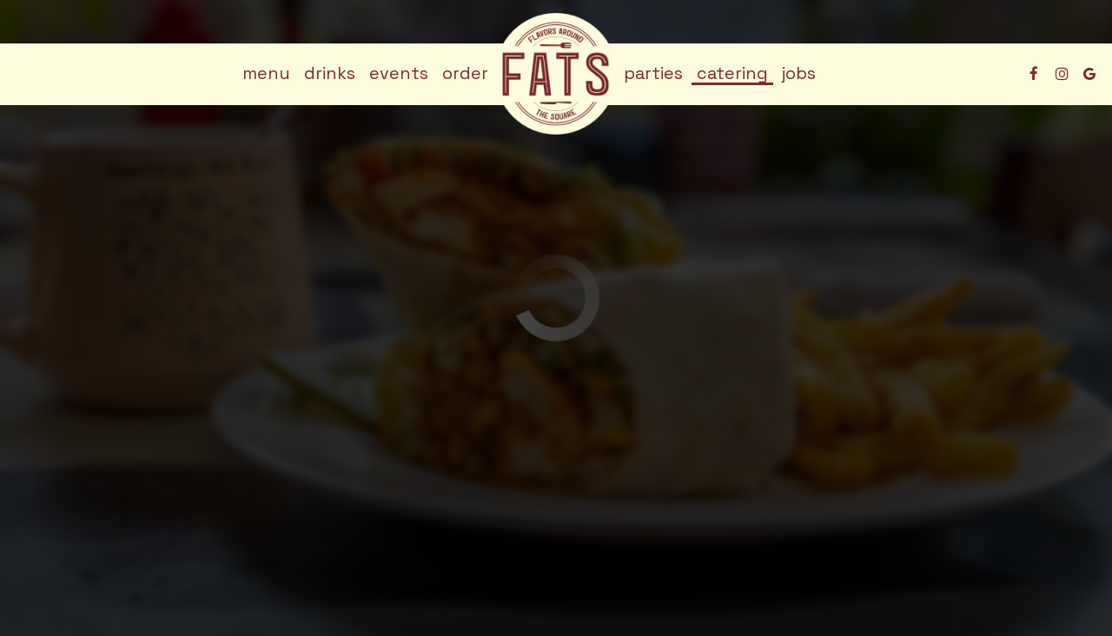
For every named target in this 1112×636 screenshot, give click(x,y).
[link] (556, 74)
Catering (732, 74)
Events (398, 74)
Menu (266, 74)
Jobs (799, 74)
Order (465, 74)
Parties (653, 74)
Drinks (329, 74)
